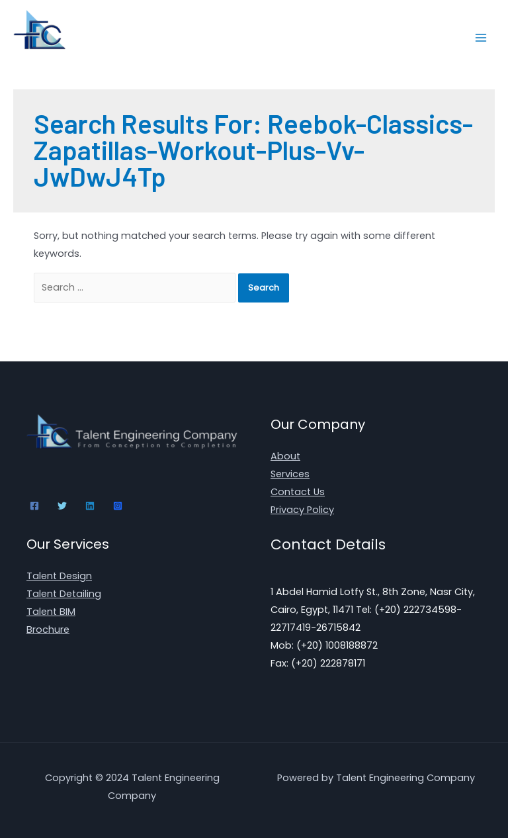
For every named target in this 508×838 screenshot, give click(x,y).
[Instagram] (118, 506)
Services (290, 474)
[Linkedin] (90, 506)
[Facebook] (34, 506)
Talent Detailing (63, 593)
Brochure (47, 629)
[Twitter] (62, 506)
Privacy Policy (302, 509)
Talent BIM (50, 611)
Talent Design (59, 575)
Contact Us (298, 491)
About (285, 456)
